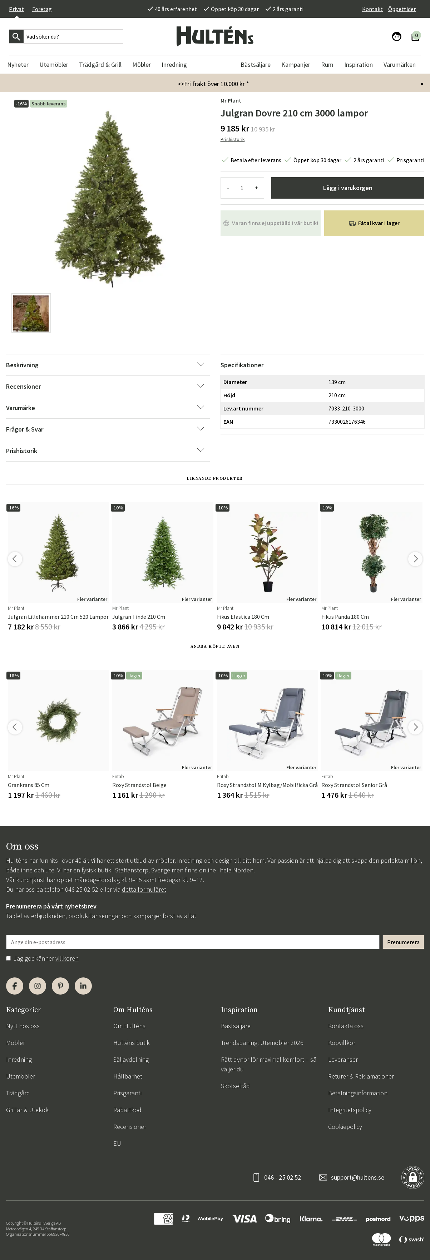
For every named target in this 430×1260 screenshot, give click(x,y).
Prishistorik (233, 139)
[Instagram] (37, 986)
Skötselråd (235, 1086)
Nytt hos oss (23, 1026)
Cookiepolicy (345, 1126)
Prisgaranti (127, 1093)
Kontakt (372, 9)
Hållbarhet (127, 1076)
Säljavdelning (131, 1059)
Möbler (15, 1043)
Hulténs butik (131, 1043)
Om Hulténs (129, 1026)
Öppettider (402, 9)
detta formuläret (144, 889)
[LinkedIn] (83, 986)
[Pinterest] (60, 986)
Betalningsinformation (357, 1093)
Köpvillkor (341, 1043)
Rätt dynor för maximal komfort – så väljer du (268, 1064)
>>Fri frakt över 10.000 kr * (213, 84)
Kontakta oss (346, 1026)
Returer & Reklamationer (361, 1076)
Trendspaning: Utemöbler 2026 (262, 1043)
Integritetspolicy (349, 1110)
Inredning (19, 1059)
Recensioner (129, 1126)
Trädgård (18, 1093)
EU (117, 1143)
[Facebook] (14, 986)
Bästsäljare (236, 1026)
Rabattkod (127, 1110)
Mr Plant (231, 100)
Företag (42, 9)
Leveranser (343, 1059)
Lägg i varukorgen (347, 188)
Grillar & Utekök (27, 1110)
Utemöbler (20, 1076)
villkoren (67, 958)
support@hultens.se (357, 1177)
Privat (16, 9)
